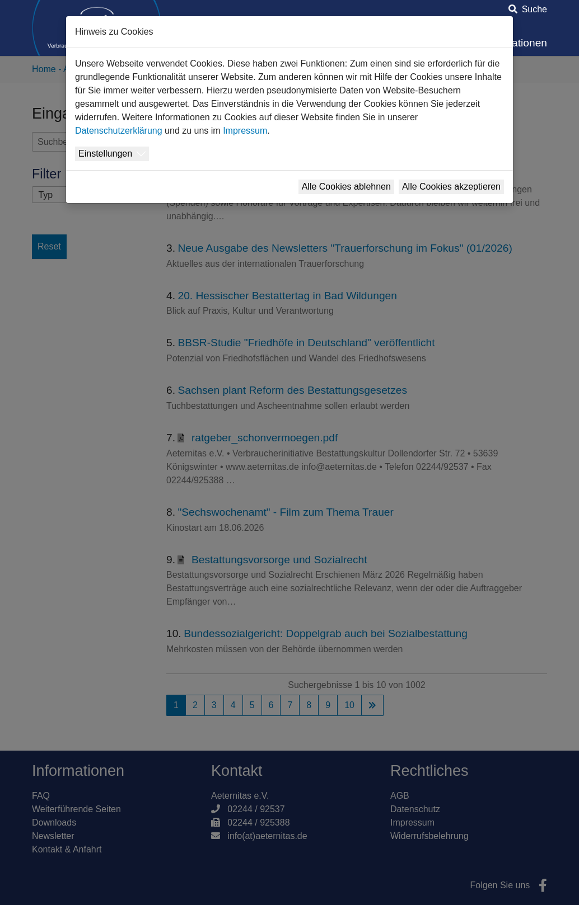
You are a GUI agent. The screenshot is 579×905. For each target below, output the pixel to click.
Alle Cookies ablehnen (346, 186)
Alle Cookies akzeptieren (451, 186)
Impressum (245, 130)
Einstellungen (105, 153)
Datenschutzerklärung (118, 130)
